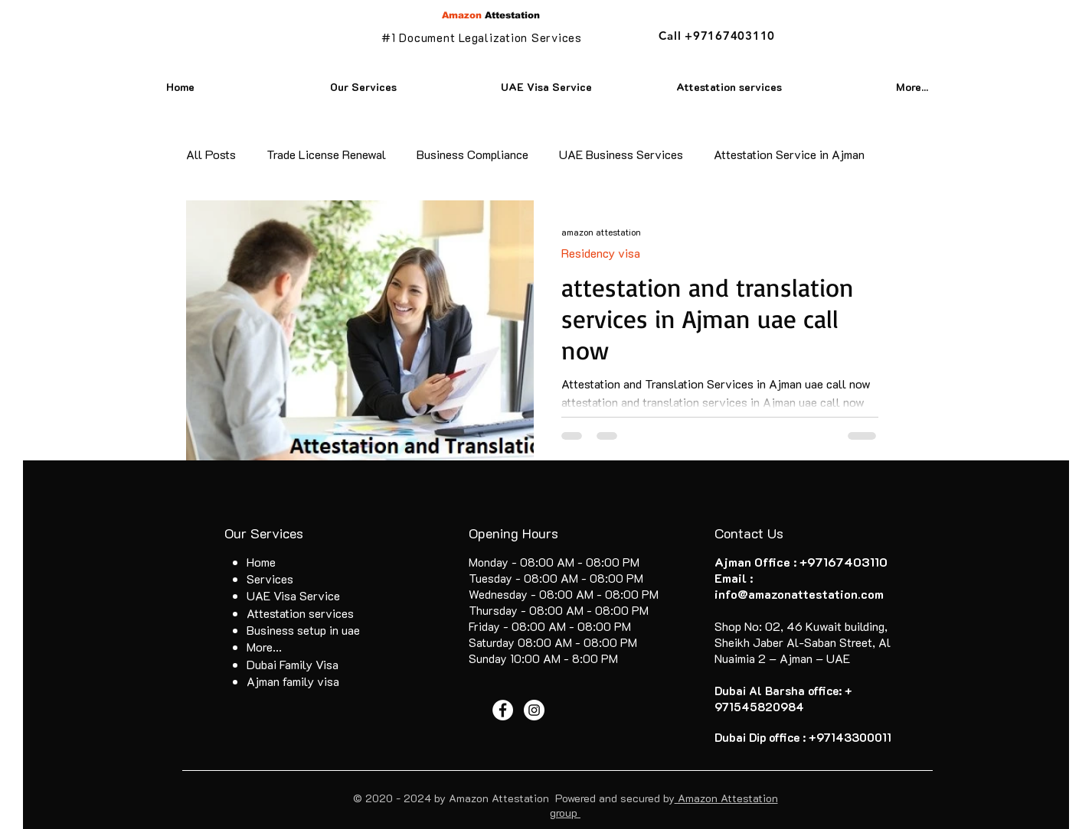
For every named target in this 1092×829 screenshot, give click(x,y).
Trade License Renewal (326, 154)
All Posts (211, 154)
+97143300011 (850, 737)
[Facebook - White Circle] (502, 710)
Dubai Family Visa (292, 664)
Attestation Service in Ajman (789, 154)
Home (261, 562)
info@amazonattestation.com (799, 594)
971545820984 (759, 706)
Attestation (491, 15)
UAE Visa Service (293, 595)
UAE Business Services (621, 154)
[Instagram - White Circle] (534, 710)
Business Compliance (472, 154)
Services (270, 579)
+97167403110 (843, 562)
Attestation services (300, 613)
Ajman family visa (293, 681)
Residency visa (600, 253)
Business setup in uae (303, 630)
